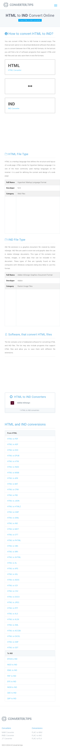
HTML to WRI (12, 552)
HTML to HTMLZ (14, 506)
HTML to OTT (12, 535)
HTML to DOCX (13, 597)
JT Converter (7, 739)
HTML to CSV (12, 591)
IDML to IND (12, 670)
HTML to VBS (12, 546)
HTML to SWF (12, 642)
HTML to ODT (12, 648)
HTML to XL (12, 563)
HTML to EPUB (13, 456)
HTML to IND (12, 523)
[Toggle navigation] (55, 5)
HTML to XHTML (14, 557)
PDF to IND (11, 676)
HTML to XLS (12, 614)
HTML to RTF (12, 608)
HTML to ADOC (13, 580)
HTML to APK (12, 478)
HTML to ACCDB (14, 631)
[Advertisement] (30, 134)
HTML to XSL (12, 574)
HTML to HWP (13, 512)
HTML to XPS (12, 568)
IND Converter (13, 108)
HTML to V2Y (12, 585)
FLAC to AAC (37, 735)
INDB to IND (12, 687)
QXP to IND (11, 698)
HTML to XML (12, 625)
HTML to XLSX (13, 619)
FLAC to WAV (37, 732)
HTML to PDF (12, 439)
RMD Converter (8, 735)
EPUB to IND (12, 659)
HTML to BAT (12, 484)
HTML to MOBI (13, 473)
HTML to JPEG (13, 602)
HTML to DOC (12, 450)
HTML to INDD (13, 467)
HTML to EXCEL (13, 636)
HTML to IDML (13, 518)
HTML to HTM (13, 461)
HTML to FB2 (12, 495)
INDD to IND (12, 665)
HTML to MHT (13, 529)
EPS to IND (11, 681)
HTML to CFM (13, 489)
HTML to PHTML (14, 540)
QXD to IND (11, 693)
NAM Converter (8, 732)
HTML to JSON (13, 501)
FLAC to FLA (37, 739)
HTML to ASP (12, 444)
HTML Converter (14, 70)
